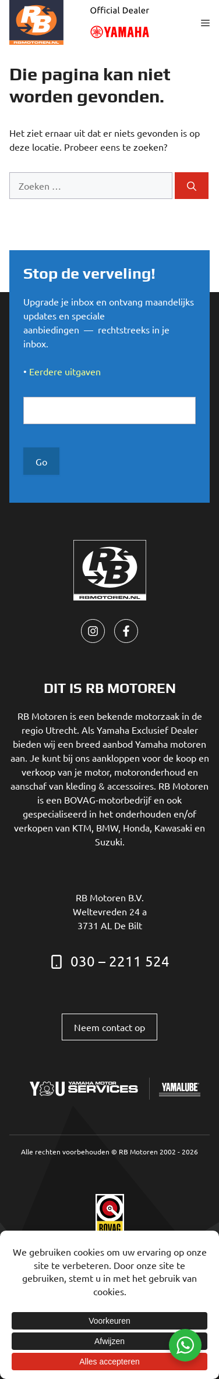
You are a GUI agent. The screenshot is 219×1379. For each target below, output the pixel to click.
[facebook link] (126, 631)
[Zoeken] (192, 185)
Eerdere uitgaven (65, 371)
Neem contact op (109, 1027)
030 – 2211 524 (119, 960)
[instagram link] (93, 631)
